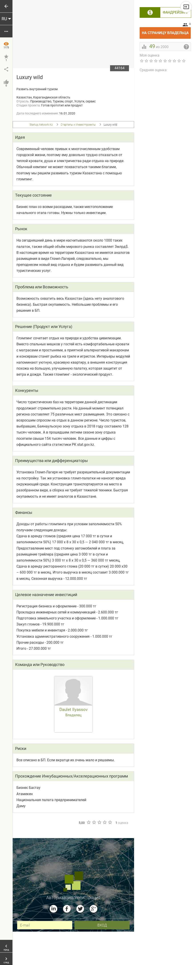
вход (102, 925)
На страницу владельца (166, 31)
